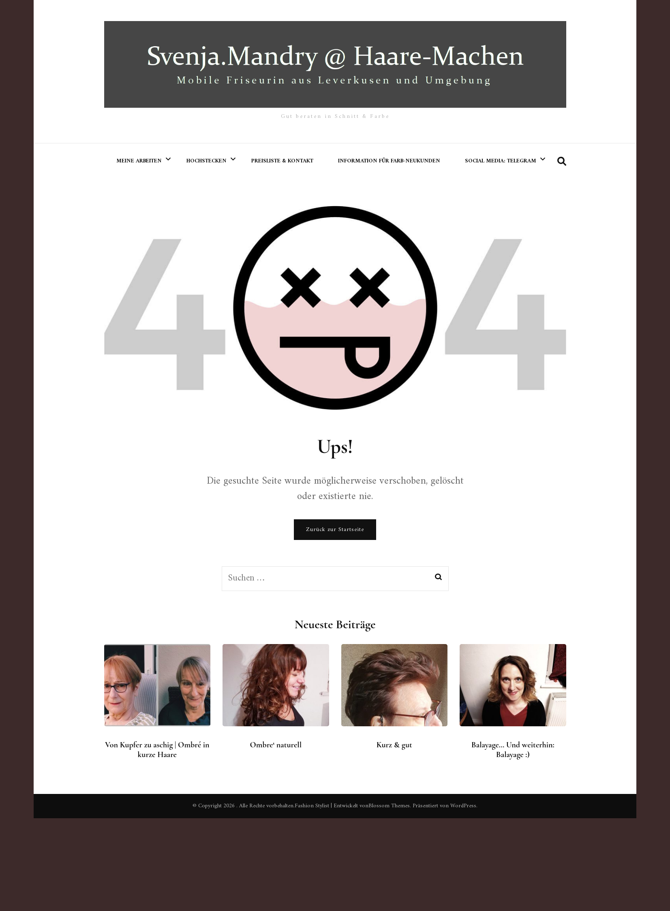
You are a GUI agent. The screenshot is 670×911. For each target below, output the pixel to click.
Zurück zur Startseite (335, 530)
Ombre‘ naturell (276, 745)
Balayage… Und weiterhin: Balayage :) (512, 750)
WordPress (463, 806)
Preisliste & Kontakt (282, 161)
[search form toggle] (561, 162)
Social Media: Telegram (500, 161)
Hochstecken (206, 161)
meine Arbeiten (139, 161)
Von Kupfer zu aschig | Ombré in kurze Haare (157, 750)
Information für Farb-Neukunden (389, 161)
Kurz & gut (394, 745)
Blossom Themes (389, 806)
